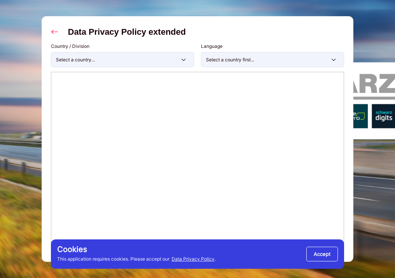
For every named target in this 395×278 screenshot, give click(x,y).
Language (212, 46)
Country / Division (70, 46)
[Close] (322, 254)
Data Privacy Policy (193, 259)
